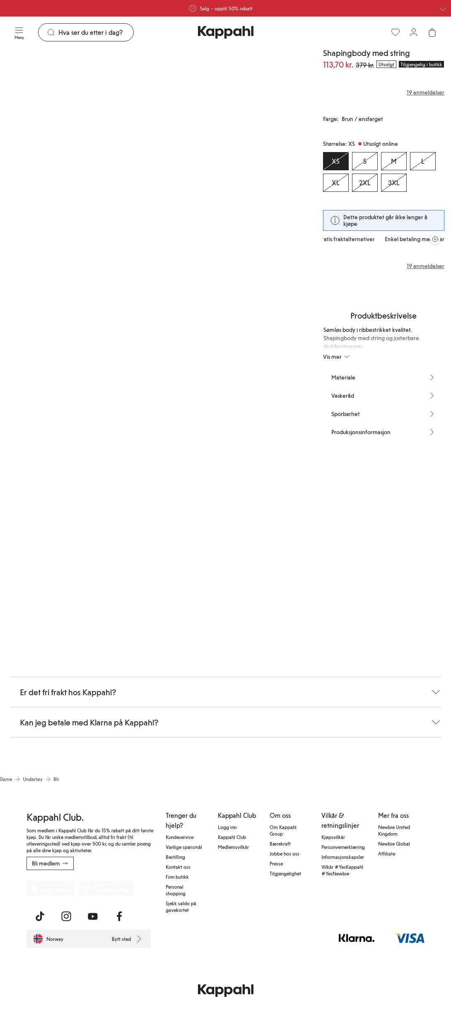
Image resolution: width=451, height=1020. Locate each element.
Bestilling (175, 857)
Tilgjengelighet (285, 873)
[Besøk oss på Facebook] (119, 916)
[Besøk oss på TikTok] (39, 916)
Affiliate (386, 853)
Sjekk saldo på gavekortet (181, 906)
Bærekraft (280, 843)
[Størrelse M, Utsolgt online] (394, 161)
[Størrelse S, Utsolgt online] (365, 161)
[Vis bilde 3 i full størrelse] (50, 350)
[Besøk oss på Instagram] (66, 916)
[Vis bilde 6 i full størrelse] (76, 539)
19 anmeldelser (425, 266)
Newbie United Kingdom (394, 830)
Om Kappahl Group (283, 830)
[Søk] (95, 32)
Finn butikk (177, 877)
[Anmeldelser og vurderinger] (383, 92)
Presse (276, 863)
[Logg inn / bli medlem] (414, 32)
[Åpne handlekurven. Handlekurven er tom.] (432, 32)
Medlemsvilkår (233, 847)
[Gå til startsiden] (225, 32)
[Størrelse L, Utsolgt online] (423, 161)
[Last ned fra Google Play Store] (106, 888)
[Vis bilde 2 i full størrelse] (230, 160)
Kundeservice (179, 837)
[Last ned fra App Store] (51, 888)
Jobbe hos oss (284, 853)
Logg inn (227, 827)
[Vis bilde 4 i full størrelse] (153, 350)
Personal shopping (176, 890)
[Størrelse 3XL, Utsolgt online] (394, 183)
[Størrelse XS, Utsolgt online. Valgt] (336, 161)
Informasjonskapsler (342, 857)
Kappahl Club (232, 837)
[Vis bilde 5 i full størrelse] (256, 350)
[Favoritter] (395, 32)
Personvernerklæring (343, 847)
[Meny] (19, 32)
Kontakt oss (178, 867)
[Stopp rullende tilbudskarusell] (435, 239)
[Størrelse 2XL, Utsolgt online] (365, 183)
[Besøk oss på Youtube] (92, 916)
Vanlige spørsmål (184, 847)
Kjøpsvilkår (333, 837)
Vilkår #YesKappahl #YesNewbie (342, 870)
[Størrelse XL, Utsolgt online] (336, 183)
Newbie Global (394, 843)
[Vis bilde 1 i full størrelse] (76, 160)
